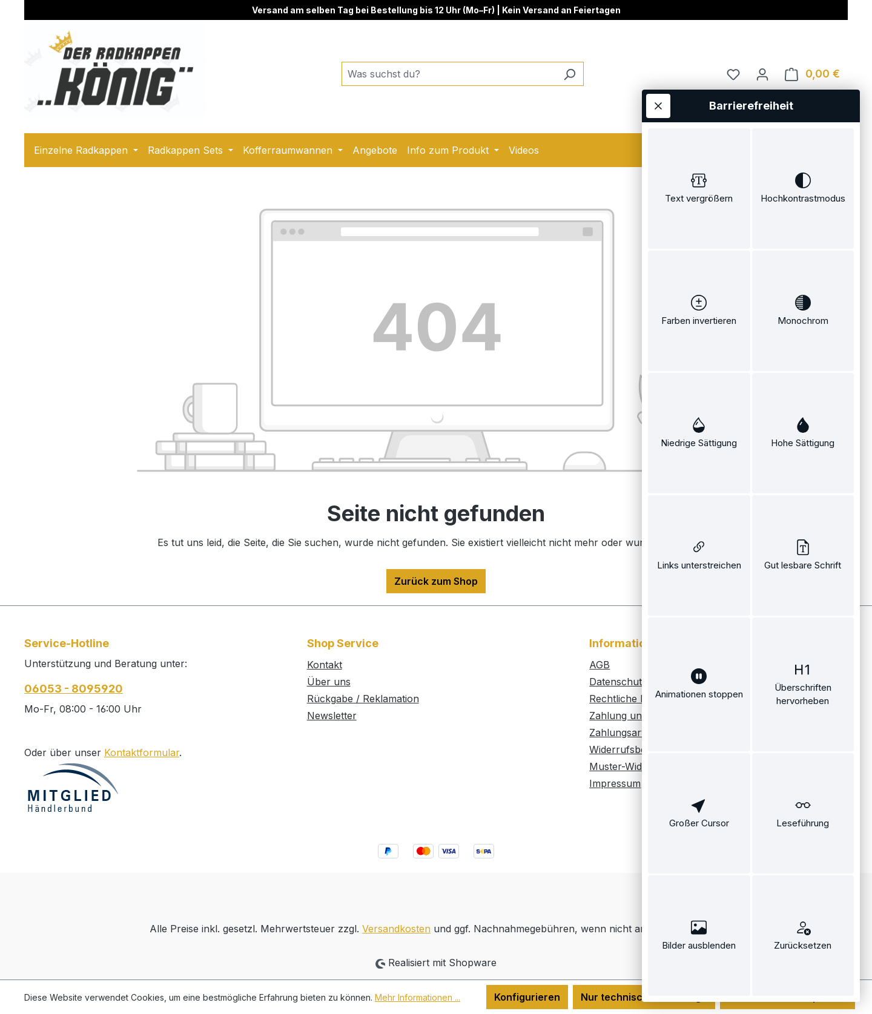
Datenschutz (618, 682)
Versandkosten (396, 929)
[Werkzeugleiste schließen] (658, 106)
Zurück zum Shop (436, 581)
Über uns (329, 682)
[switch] (699, 188)
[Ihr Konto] (762, 74)
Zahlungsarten (622, 732)
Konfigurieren (527, 997)
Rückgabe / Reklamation (363, 699)
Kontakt (324, 665)
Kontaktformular (141, 752)
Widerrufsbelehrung (635, 749)
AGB (599, 665)
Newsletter (332, 715)
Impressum (615, 783)
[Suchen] (569, 74)
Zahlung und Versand (638, 715)
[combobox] (449, 74)
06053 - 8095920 (73, 688)
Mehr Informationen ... (417, 997)
